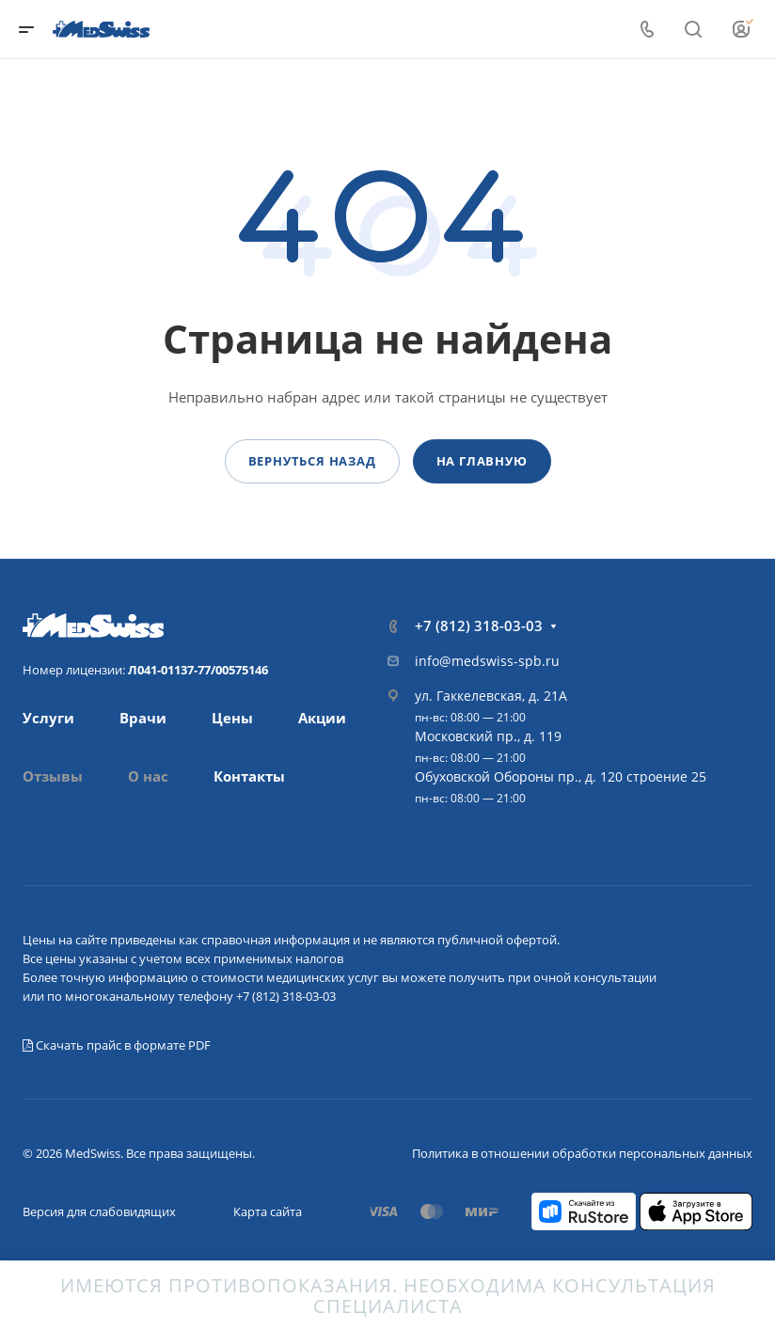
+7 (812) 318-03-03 (479, 625)
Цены (232, 717)
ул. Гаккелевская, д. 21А (491, 696)
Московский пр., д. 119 (488, 736)
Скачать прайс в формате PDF (117, 1045)
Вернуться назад (312, 460)
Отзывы (53, 776)
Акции (322, 717)
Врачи (142, 717)
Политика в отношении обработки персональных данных (582, 1153)
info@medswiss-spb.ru (487, 661)
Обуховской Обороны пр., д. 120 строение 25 (560, 776)
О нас (148, 776)
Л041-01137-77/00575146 (198, 669)
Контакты (249, 776)
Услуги (48, 717)
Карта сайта (267, 1211)
